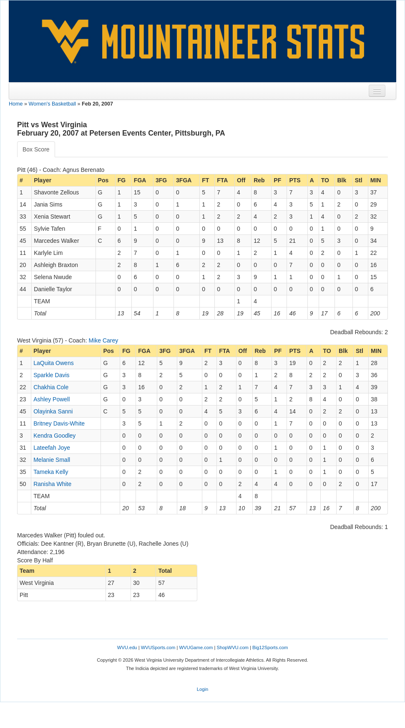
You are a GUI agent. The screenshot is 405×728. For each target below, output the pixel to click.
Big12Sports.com (270, 647)
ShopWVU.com (232, 647)
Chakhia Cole (50, 387)
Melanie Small (51, 459)
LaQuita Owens (53, 363)
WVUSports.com (158, 647)
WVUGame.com (196, 647)
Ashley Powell (51, 399)
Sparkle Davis (51, 375)
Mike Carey (103, 340)
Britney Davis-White (59, 423)
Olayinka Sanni (53, 411)
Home (16, 104)
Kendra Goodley (54, 435)
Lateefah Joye (51, 447)
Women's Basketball (52, 104)
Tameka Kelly (50, 472)
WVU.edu (127, 647)
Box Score (36, 149)
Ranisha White (52, 484)
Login (202, 689)
